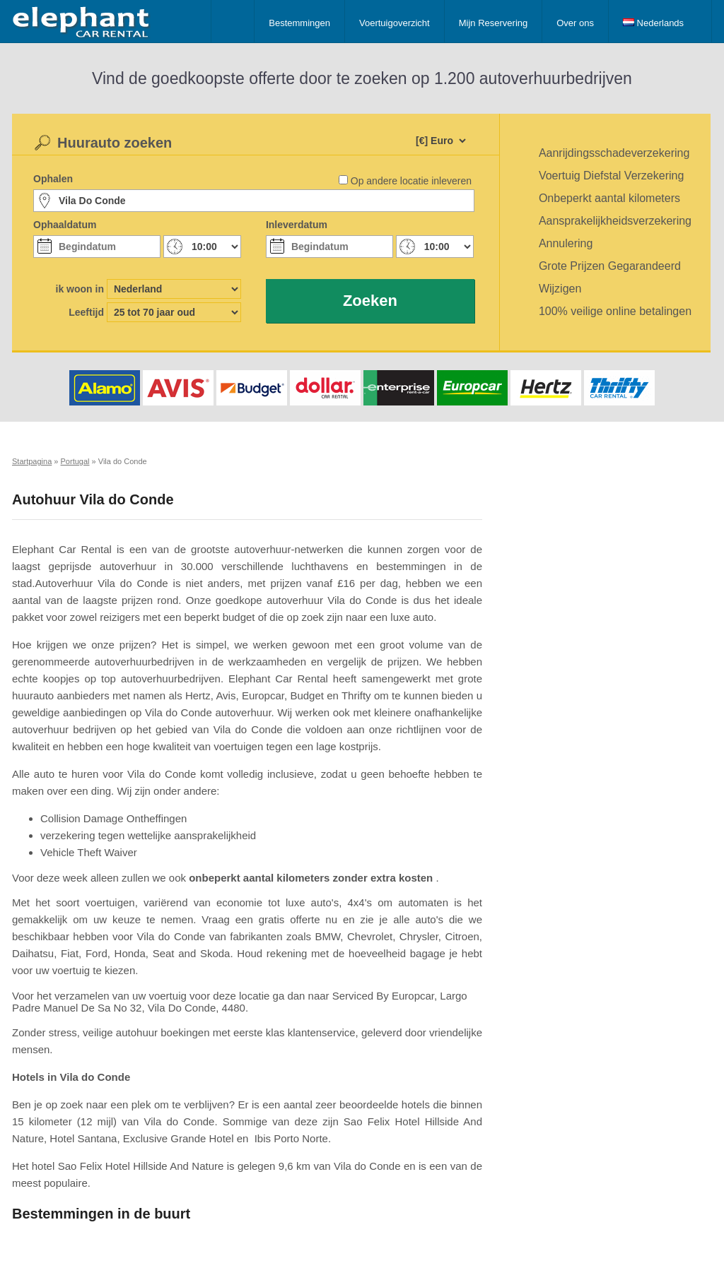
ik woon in (80, 289)
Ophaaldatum (64, 224)
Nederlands (653, 23)
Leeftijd (86, 312)
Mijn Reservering (493, 23)
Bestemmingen (299, 23)
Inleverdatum (296, 224)
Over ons (575, 23)
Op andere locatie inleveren (411, 180)
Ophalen (53, 178)
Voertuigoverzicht (394, 23)
